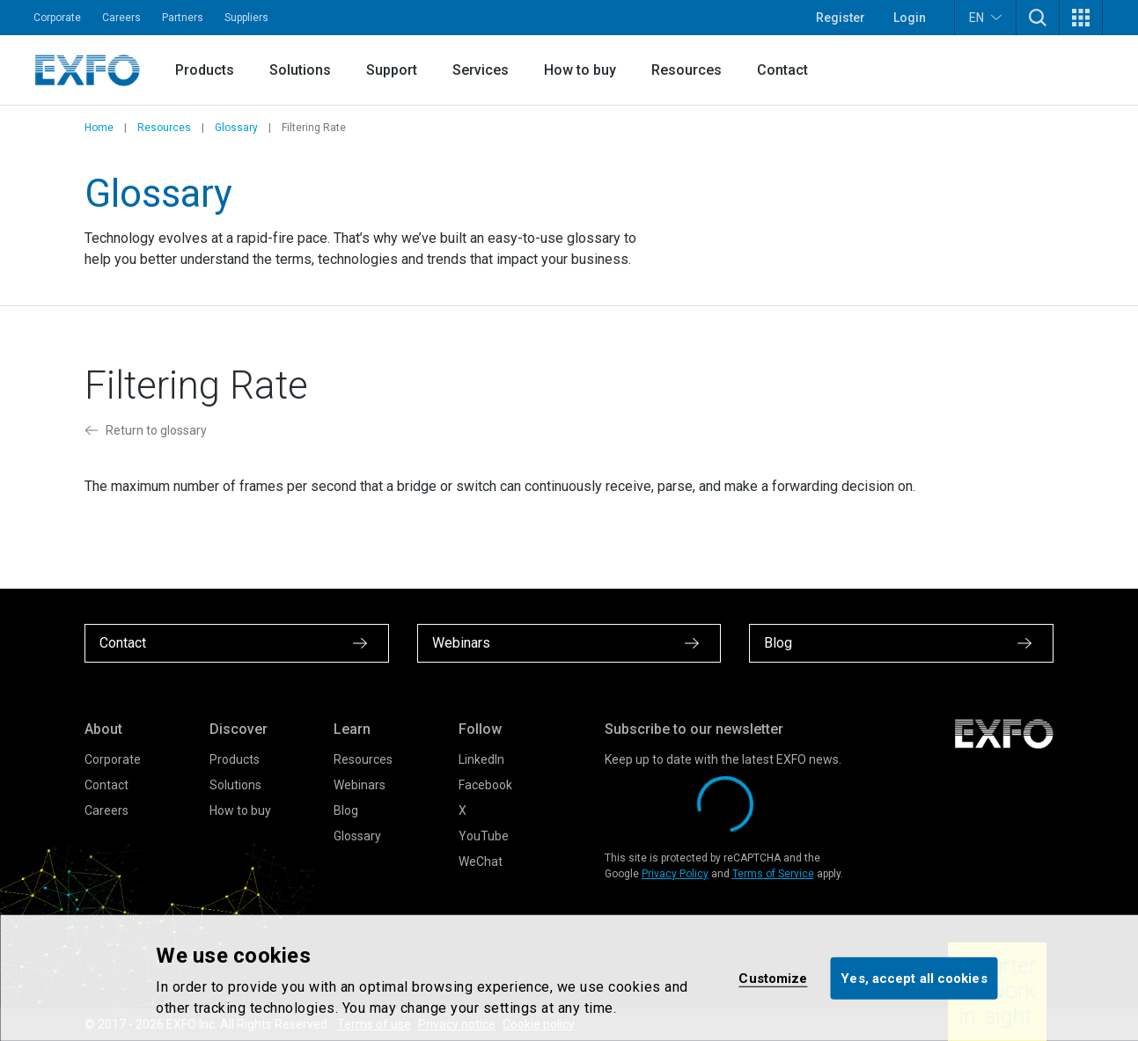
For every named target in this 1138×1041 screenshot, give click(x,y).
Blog (346, 810)
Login (909, 18)
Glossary (236, 127)
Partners (182, 17)
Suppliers (246, 17)
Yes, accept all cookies (914, 978)
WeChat (481, 861)
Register (840, 18)
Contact (782, 70)
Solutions (300, 70)
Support (391, 70)
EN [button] (985, 17)
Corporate (57, 17)
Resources (686, 70)
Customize (772, 978)
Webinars (359, 785)
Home (99, 127)
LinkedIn (481, 759)
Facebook (485, 785)
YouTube (484, 836)
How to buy (580, 70)
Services (480, 70)
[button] (1038, 17)
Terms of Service (773, 874)
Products (204, 70)
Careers (121, 17)
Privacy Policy (675, 874)
